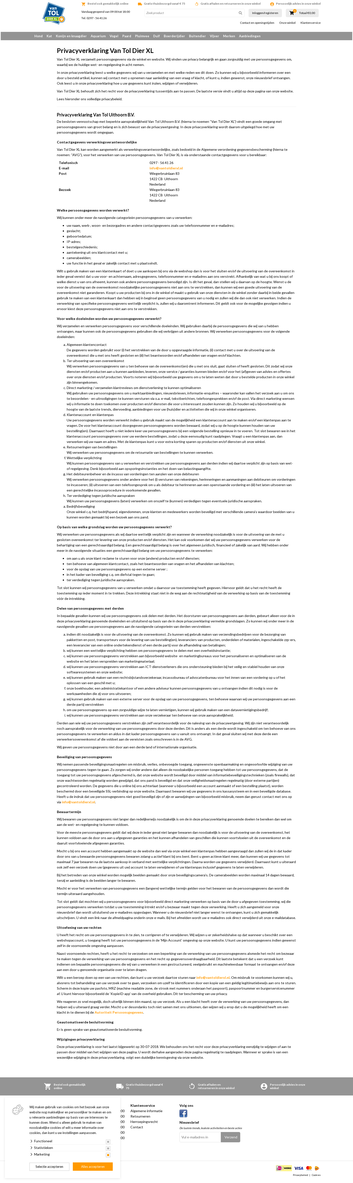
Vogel (114, 36)
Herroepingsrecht (144, 1123)
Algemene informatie (146, 1112)
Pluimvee (142, 36)
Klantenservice (311, 22)
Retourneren (140, 1118)
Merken (229, 36)
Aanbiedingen (250, 36)
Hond (38, 36)
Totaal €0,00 (307, 13)
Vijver (214, 36)
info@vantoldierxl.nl (166, 170)
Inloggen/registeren (265, 13)
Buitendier (197, 36)
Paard (126, 36)
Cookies (316, 1176)
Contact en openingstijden (257, 22)
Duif (156, 36)
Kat (49, 36)
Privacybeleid (300, 1176)
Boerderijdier (174, 36)
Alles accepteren (93, 1167)
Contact (136, 1129)
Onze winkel (287, 22)
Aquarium (98, 36)
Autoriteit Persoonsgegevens (119, 1014)
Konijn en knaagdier (71, 36)
